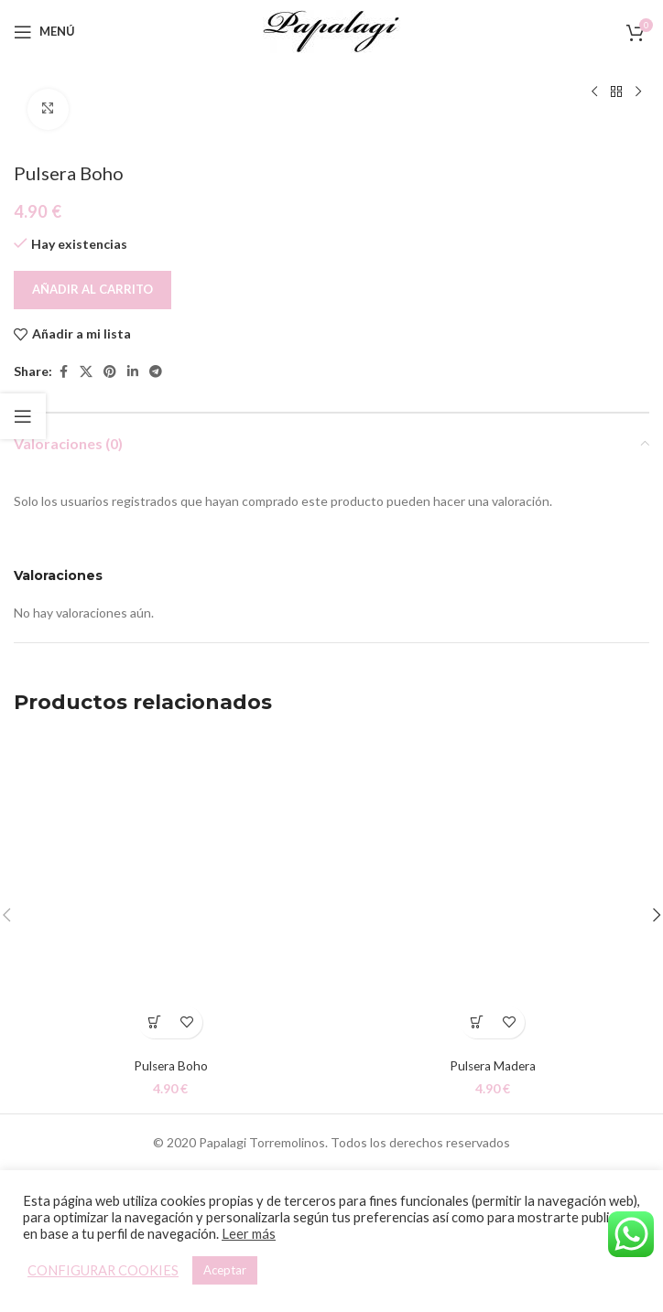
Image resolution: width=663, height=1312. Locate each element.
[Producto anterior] (594, 92)
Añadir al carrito (92, 288)
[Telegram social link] (156, 372)
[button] (154, 1022)
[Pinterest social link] (110, 372)
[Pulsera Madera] (492, 891)
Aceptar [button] (224, 1270)
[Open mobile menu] (44, 32)
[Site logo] (331, 30)
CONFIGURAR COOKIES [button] (103, 1270)
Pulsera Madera (493, 1065)
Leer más (249, 1234)
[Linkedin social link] (133, 372)
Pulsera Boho (171, 1065)
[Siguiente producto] (638, 92)
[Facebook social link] (63, 372)
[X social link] (86, 372)
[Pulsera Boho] (170, 891)
